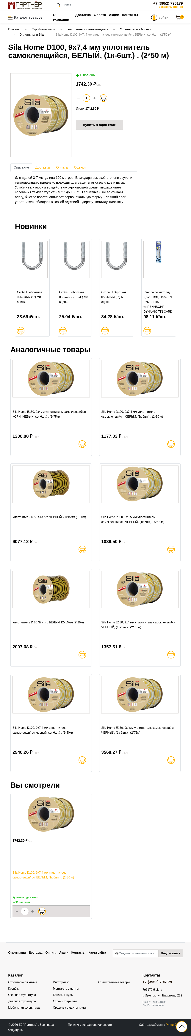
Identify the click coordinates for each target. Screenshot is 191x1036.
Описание (21, 167)
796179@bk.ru (152, 989)
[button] (25, 17)
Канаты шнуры (63, 994)
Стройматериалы (65, 1001)
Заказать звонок (171, 6)
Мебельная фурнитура (24, 1007)
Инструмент (61, 982)
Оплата (100, 15)
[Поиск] (95, 5)
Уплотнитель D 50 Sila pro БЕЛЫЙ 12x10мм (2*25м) (48, 622)
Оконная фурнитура (22, 994)
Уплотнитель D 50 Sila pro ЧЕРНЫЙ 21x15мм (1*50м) (49, 517)
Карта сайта (97, 952)
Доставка (83, 15)
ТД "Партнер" (28, 1024)
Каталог (15, 975)
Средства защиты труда (69, 1007)
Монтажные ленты (66, 988)
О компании (61, 17)
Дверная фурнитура (22, 1001)
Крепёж (13, 988)
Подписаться (170, 953)
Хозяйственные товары (114, 982)
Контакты (130, 15)
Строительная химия (22, 982)
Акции (114, 15)
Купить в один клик (99, 125)
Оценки (80, 167)
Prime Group (174, 1024)
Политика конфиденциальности (90, 1024)
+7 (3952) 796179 (168, 3)
